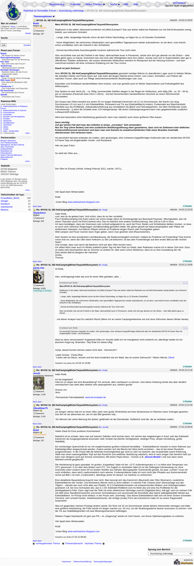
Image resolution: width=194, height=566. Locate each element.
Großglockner (8, 123)
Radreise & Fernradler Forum (40, 10)
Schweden (7, 114)
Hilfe (125, 4)
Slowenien (7, 121)
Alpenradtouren (7, 157)
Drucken (187, 206)
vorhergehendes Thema (46, 543)
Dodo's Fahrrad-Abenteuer (11, 155)
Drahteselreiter (7, 149)
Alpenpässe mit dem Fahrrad (12, 145)
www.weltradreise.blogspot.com (84, 202)
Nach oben (37, 206)
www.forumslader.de (95, 397)
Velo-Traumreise (7, 147)
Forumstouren (9, 112)
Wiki (135, 4)
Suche (113, 4)
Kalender (76, 4)
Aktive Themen (93, 4)
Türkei (5, 129)
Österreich (7, 125)
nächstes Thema (95, 543)
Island (5, 127)
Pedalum (4, 159)
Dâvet (171, 357)
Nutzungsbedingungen (103, 562)
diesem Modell (153, 457)
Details (28, 33)
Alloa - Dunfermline (11, 131)
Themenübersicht (72, 543)
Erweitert (27, 45)
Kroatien (6, 119)
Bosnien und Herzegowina (14, 117)
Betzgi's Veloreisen (8, 141)
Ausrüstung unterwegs (71, 10)
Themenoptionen (44, 16)
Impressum (66, 562)
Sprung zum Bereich (159, 549)
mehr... (28, 133)
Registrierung (56, 4)
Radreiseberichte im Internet (14, 110)
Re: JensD (103, 427)
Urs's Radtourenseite (9, 143)
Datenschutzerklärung (82, 562)
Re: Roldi (103, 210)
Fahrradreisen (6, 153)
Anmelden (179, 3)
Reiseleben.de (6, 151)
